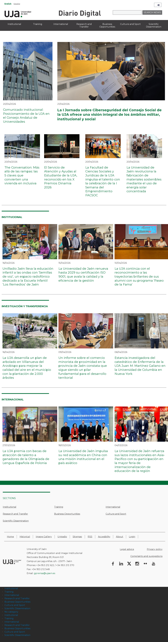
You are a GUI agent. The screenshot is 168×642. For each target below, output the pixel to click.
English (7, 4)
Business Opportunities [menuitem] (107, 25)
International (113, 507)
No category (11, 611)
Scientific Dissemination (16, 520)
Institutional (9, 507)
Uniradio (62, 536)
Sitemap (77, 536)
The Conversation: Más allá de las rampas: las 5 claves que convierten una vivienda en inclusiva (21, 175)
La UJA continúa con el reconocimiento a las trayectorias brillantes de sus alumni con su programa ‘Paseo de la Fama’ (139, 276)
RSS (90, 536)
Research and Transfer (15, 514)
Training (58, 507)
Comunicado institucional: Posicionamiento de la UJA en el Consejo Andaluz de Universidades (26, 116)
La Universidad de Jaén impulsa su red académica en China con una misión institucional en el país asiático (83, 457)
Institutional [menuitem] (14, 24)
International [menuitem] (60, 24)
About (119, 536)
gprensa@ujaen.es (44, 573)
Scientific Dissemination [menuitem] (153, 25)
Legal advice (127, 549)
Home (10, 536)
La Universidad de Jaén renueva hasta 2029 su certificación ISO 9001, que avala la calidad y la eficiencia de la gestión (83, 274)
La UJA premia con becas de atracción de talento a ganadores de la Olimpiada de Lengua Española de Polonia (26, 457)
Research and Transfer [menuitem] (84, 25)
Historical (25, 536)
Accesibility (104, 536)
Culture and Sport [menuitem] (130, 24)
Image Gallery (44, 536)
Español (17, 4)
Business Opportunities (67, 514)
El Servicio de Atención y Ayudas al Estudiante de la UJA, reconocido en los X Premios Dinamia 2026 (60, 177)
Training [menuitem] (37, 24)
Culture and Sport (116, 514)
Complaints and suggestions (146, 556)
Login (132, 536)
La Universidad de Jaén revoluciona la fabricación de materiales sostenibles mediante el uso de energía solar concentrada (144, 179)
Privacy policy (154, 549)
